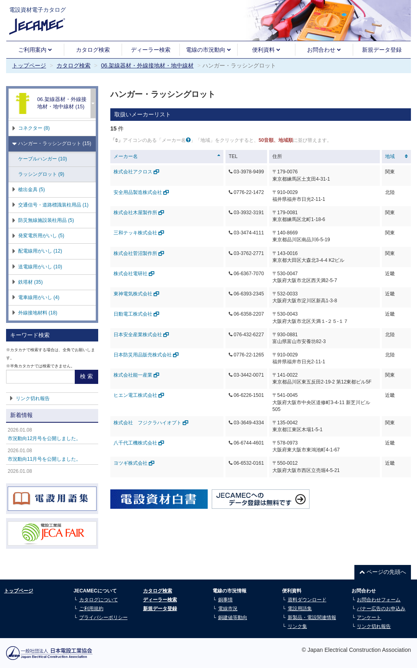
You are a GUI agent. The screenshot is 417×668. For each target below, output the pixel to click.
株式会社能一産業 (136, 375)
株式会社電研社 (134, 273)
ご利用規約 (91, 608)
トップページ (29, 65)
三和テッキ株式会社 (139, 233)
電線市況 (228, 608)
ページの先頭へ (382, 572)
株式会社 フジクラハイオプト (151, 423)
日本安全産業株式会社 (141, 334)
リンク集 (297, 626)
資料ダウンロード (307, 600)
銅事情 (225, 600)
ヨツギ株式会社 (134, 463)
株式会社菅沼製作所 (139, 253)
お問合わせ (324, 49)
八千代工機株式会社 (139, 443)
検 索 (86, 376)
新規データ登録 (382, 49)
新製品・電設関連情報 (312, 617)
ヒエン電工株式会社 (139, 395)
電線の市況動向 (208, 49)
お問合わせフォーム (378, 600)
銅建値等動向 (232, 617)
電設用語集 (300, 608)
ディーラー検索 (151, 49)
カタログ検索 (93, 49)
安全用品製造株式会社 (141, 192)
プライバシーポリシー (103, 617)
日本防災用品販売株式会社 (146, 355)
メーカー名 (126, 156)
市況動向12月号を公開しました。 (44, 438)
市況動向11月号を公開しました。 (44, 459)
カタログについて (98, 600)
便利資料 (266, 49)
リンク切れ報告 (33, 398)
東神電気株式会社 (136, 294)
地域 (390, 156)
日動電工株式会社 (136, 314)
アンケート (369, 617)
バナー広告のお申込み (381, 608)
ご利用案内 (35, 49)
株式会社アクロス (136, 172)
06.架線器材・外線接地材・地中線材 (147, 65)
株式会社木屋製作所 (139, 212)
